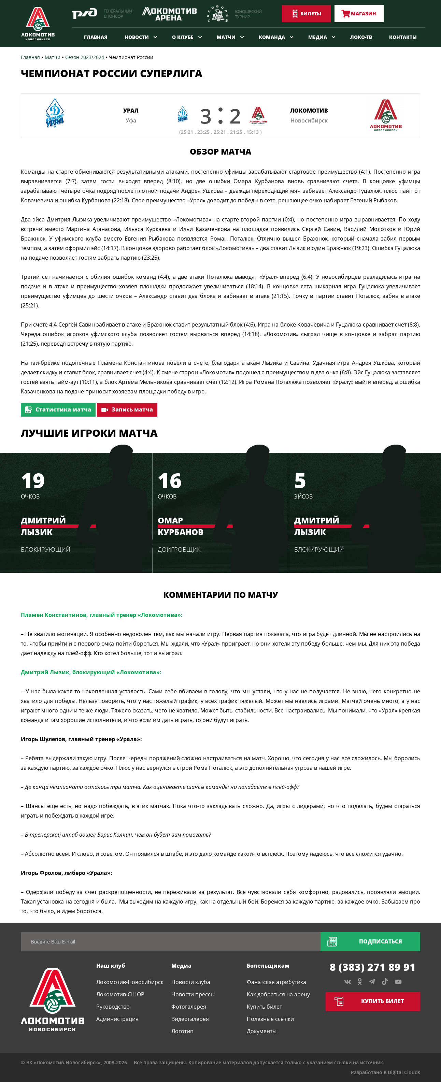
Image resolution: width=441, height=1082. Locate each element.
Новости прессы (193, 994)
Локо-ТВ (361, 37)
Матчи (226, 37)
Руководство (113, 1006)
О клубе (183, 37)
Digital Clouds (404, 1072)
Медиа (317, 37)
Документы (261, 1031)
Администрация (117, 1019)
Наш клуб (110, 965)
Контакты (403, 37)
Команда (272, 37)
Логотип (182, 1031)
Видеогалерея (190, 1019)
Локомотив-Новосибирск (129, 982)
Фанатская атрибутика (276, 982)
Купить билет (264, 1006)
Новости (137, 37)
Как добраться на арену (278, 994)
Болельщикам (268, 965)
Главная (96, 37)
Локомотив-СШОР (120, 994)
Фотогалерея (188, 1006)
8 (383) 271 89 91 (373, 967)
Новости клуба (190, 982)
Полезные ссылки (270, 1019)
